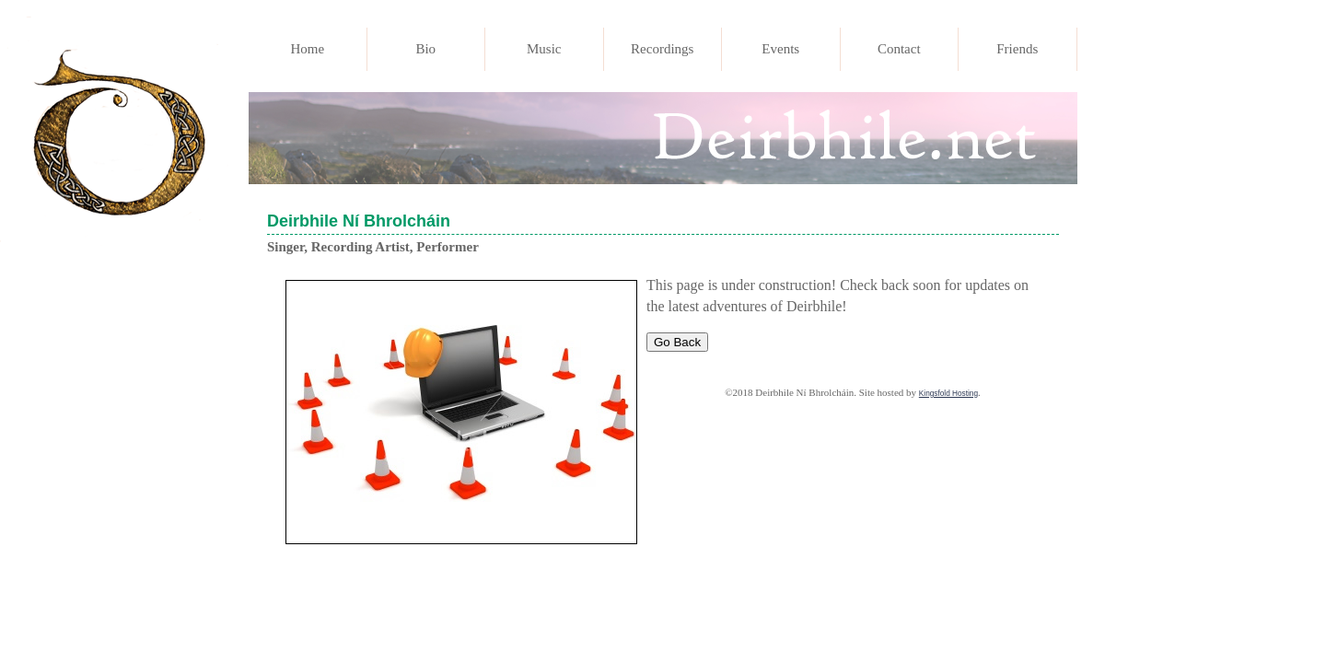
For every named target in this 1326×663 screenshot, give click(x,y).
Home (307, 48)
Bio (425, 48)
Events (780, 48)
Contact (899, 48)
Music (544, 48)
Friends (1017, 48)
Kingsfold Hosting (948, 394)
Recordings (662, 48)
